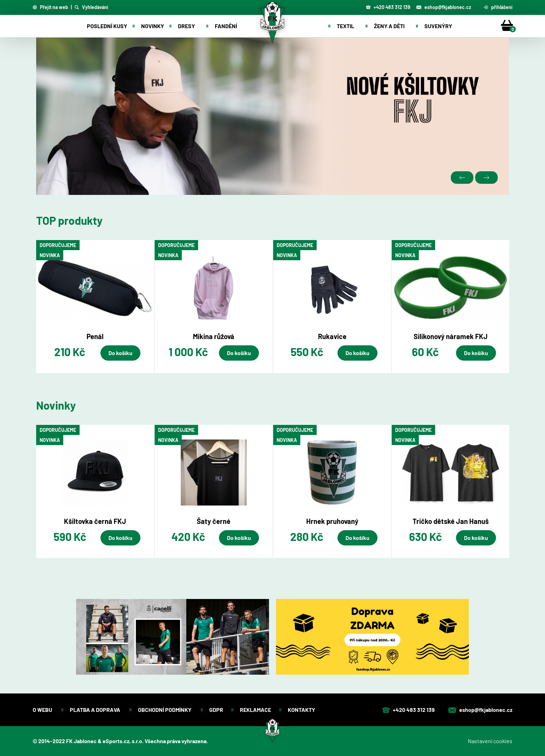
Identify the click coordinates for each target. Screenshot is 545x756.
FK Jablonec (81, 741)
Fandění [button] (226, 26)
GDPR (216, 709)
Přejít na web (50, 7)
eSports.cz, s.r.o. (123, 741)
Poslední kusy (107, 26)
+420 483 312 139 (388, 7)
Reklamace (255, 709)
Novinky (152, 26)
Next (486, 177)
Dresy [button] (186, 26)
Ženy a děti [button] (389, 26)
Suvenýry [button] (438, 26)
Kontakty (302, 709)
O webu (43, 709)
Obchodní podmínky (165, 709)
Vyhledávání (91, 7)
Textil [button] (345, 26)
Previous (462, 177)
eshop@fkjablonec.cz (443, 7)
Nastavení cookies (490, 741)
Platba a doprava (95, 709)
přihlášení (498, 7)
